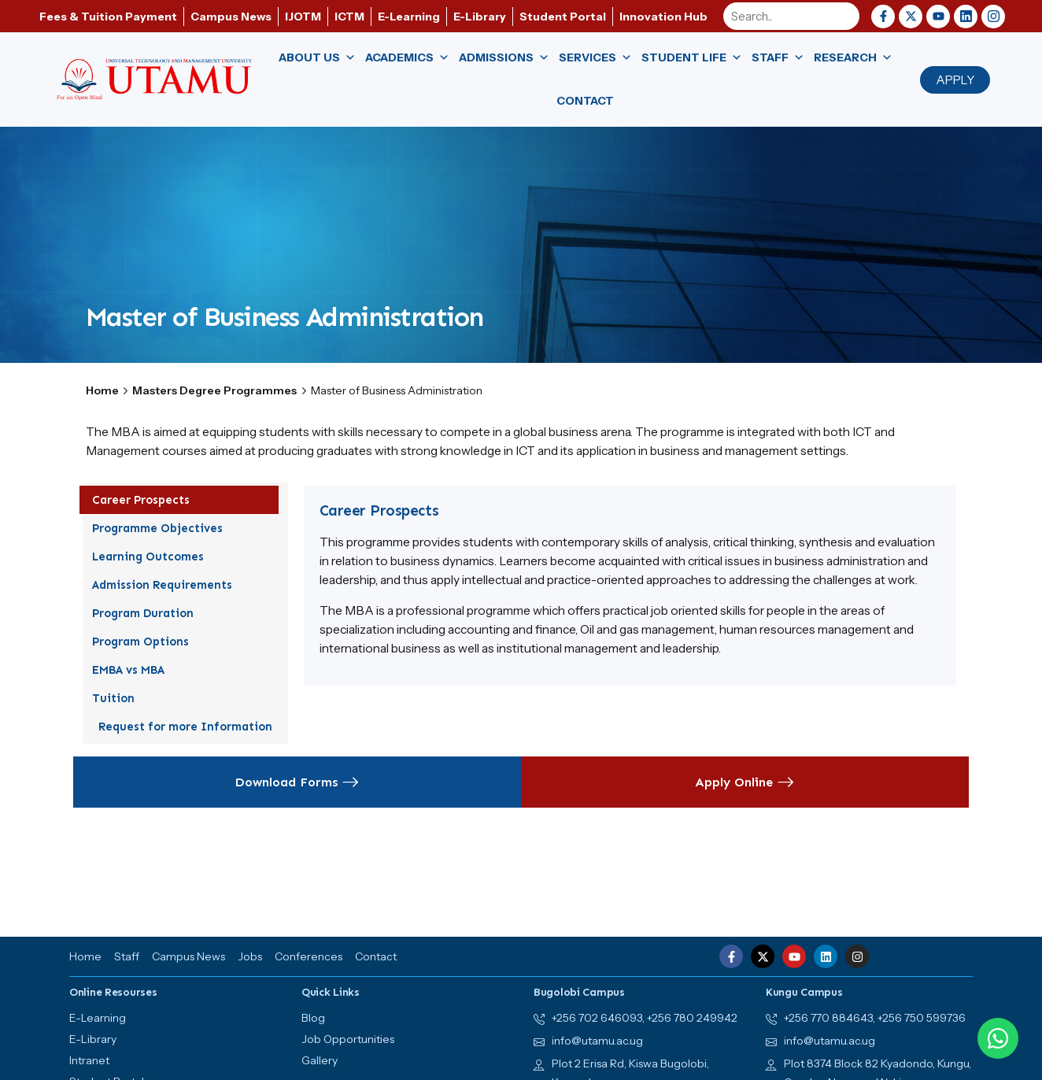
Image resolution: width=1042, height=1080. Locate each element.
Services (595, 58)
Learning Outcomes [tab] (154, 556)
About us (317, 58)
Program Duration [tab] (149, 613)
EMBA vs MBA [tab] (134, 670)
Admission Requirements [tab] (168, 585)
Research (853, 58)
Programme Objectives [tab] (163, 528)
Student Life (691, 58)
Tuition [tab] (119, 698)
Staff (778, 58)
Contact (585, 101)
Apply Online (745, 782)
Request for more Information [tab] (185, 726)
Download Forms (297, 782)
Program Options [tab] (146, 641)
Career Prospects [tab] (147, 500)
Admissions (504, 58)
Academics (407, 58)
